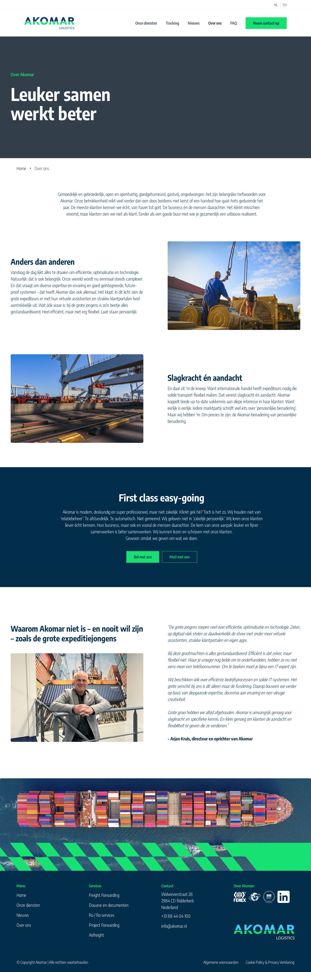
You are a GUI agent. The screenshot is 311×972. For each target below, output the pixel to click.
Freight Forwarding (104, 895)
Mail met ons (180, 556)
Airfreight (96, 935)
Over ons (215, 23)
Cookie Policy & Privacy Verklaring (270, 962)
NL (276, 5)
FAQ (233, 23)
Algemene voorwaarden (220, 962)
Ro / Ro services (101, 915)
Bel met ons (143, 556)
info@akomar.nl (174, 926)
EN (285, 5)
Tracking (172, 23)
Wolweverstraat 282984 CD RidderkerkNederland (177, 900)
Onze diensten (146, 23)
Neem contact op (266, 23)
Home (21, 168)
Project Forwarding (104, 925)
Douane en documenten (109, 905)
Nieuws (193, 23)
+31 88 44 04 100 (175, 916)
